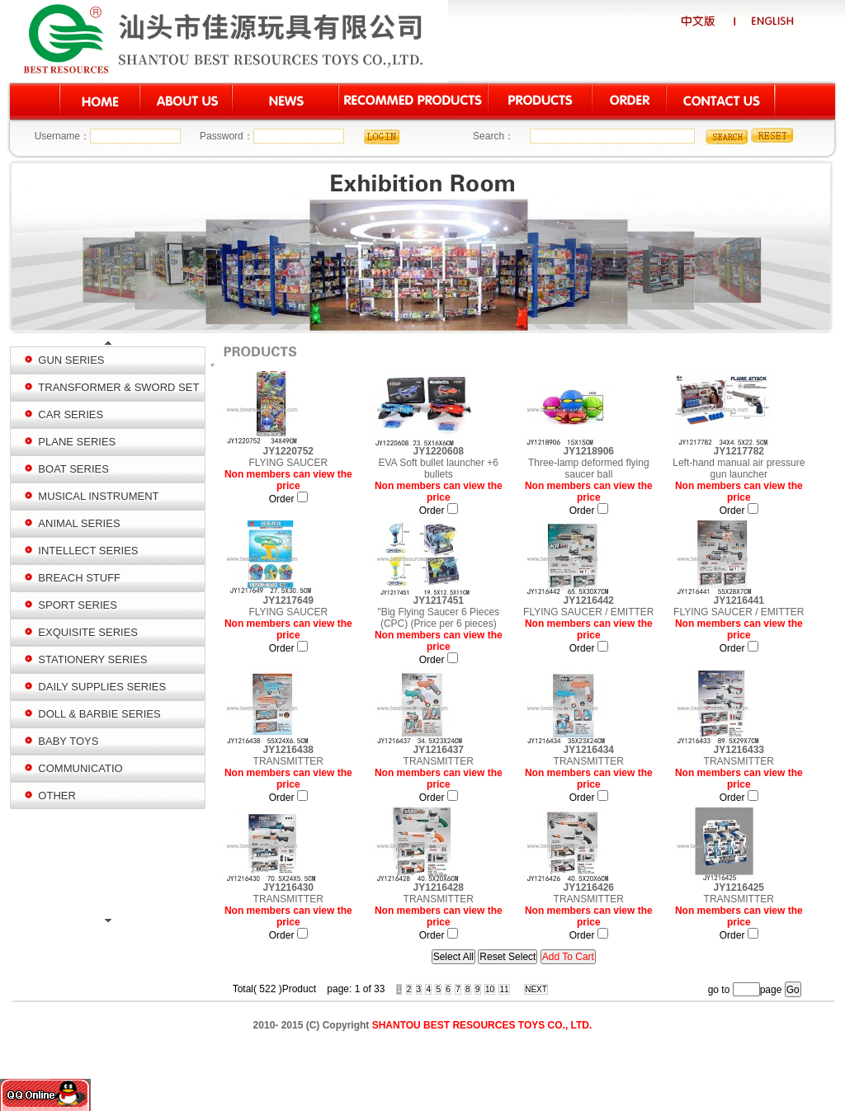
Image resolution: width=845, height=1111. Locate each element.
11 (503, 989)
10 (489, 989)
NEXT (536, 989)
